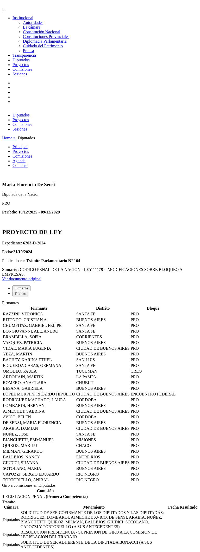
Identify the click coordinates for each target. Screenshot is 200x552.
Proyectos (20, 64)
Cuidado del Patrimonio (43, 46)
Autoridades (33, 22)
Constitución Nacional (41, 32)
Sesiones (19, 74)
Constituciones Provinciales (46, 36)
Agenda (19, 161)
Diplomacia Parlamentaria (44, 41)
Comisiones (22, 69)
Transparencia (24, 55)
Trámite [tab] (20, 294)
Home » (9, 138)
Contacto (20, 165)
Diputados (21, 60)
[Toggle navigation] (4, 10)
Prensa (28, 50)
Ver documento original (21, 279)
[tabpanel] (100, 392)
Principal (20, 147)
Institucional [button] (22, 18)
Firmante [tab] (21, 288)
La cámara (31, 27)
